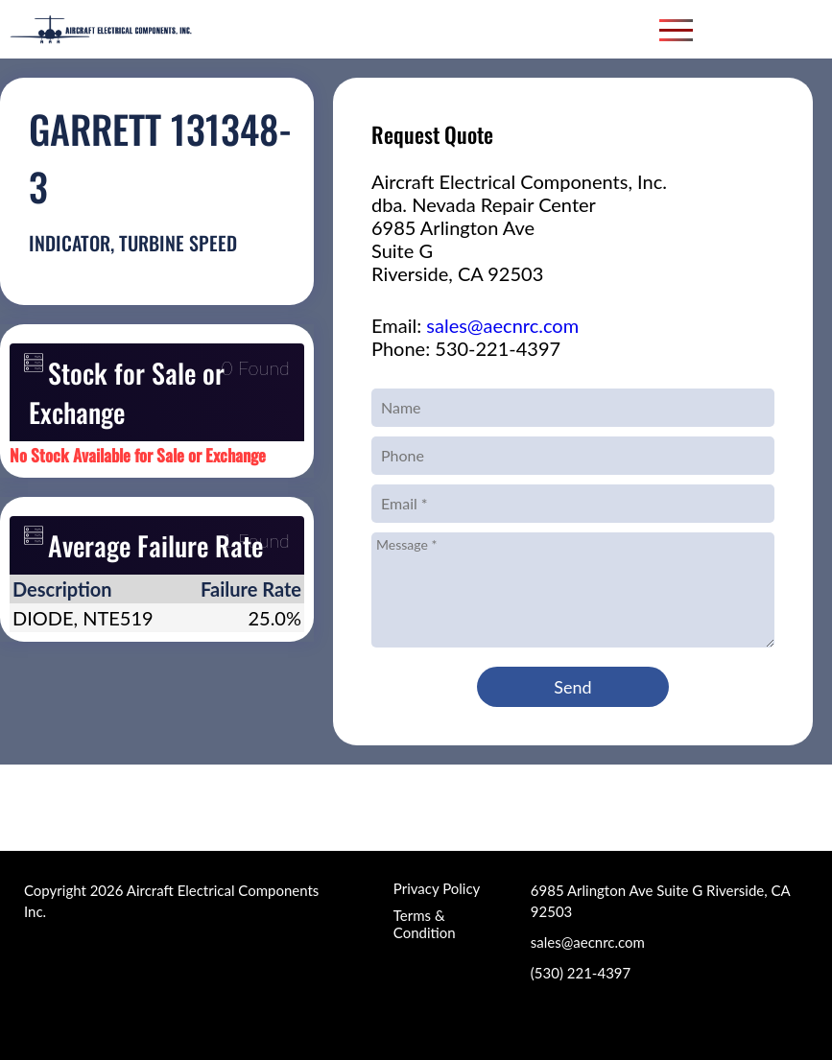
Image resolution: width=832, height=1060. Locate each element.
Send (572, 686)
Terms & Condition (424, 924)
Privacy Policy (436, 888)
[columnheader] (95, 589)
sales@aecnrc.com (502, 325)
